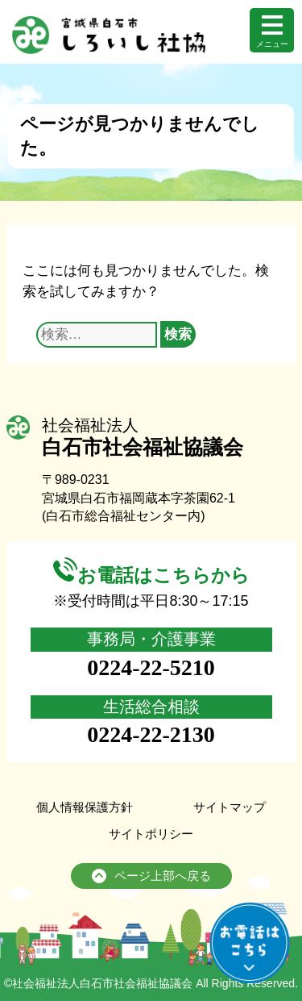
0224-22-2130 (151, 734)
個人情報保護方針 (84, 807)
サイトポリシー (151, 833)
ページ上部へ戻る (151, 877)
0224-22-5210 (151, 667)
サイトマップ (229, 807)
